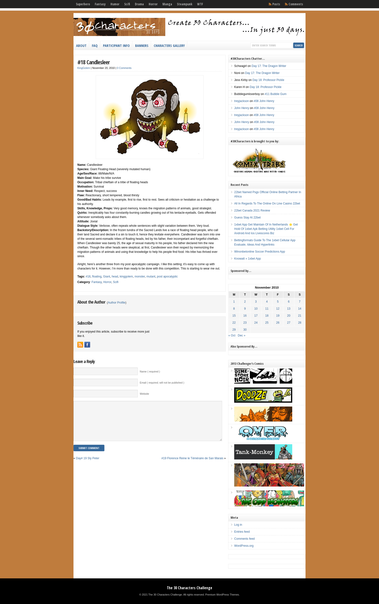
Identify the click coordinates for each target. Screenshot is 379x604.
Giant (106, 276)
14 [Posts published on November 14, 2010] (299, 308)
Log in (238, 524)
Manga (167, 4)
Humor (114, 4)
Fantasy (100, 4)
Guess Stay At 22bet (247, 217)
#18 (88, 276)
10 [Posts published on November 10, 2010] (255, 308)
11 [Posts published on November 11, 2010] (266, 308)
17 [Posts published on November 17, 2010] (255, 315)
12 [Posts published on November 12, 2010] (277, 308)
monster (140, 276)
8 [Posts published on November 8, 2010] (234, 308)
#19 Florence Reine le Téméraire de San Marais (192, 465)
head (115, 276)
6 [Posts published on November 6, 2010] (289, 301)
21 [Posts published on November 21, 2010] (299, 315)
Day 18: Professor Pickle (268, 80)
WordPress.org (244, 545)
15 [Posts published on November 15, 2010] (234, 315)
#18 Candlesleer (93, 62)
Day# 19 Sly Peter (87, 465)
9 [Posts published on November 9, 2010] (245, 308)
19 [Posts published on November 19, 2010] (277, 315)
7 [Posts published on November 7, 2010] (299, 301)
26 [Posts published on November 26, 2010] (277, 322)
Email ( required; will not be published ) (162, 382)
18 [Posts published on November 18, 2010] (266, 315)
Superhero (83, 4)
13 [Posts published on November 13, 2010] (288, 308)
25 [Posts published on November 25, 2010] (266, 322)
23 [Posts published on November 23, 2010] (245, 322)
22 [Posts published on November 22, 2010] (234, 322)
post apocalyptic (167, 276)
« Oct (231, 335)
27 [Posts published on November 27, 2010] (288, 322)
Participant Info (116, 45)
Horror (153, 4)
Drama (139, 4)
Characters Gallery (169, 45)
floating (97, 276)
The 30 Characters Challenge (189, 587)
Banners (141, 45)
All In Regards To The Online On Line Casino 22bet (267, 203)
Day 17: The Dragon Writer (269, 66)
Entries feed (242, 531)
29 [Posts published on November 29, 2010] (234, 329)
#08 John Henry (264, 101)
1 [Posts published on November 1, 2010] (234, 301)
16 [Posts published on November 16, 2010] (245, 315)
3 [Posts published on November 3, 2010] (256, 301)
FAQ (95, 45)
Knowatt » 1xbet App (247, 258)
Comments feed (244, 538)
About (81, 45)
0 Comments (124, 67)
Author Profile (116, 302)
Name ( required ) (150, 371)
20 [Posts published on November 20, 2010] (288, 315)
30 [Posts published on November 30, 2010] (245, 329)
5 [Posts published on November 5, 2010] (278, 301)
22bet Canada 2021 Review (252, 210)
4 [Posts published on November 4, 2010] (267, 301)
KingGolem (83, 67)
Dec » (241, 335)
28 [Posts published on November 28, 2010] (299, 322)
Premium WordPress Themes (222, 594)
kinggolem (126, 276)
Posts (276, 4)
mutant (150, 276)
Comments (296, 4)
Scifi (127, 4)
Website (144, 393)
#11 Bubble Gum (275, 94)
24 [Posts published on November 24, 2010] (255, 322)
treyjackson (241, 101)
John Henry (241, 108)
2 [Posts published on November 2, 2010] (245, 301)
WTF (200, 4)
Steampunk (184, 4)
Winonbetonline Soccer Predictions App (259, 251)
